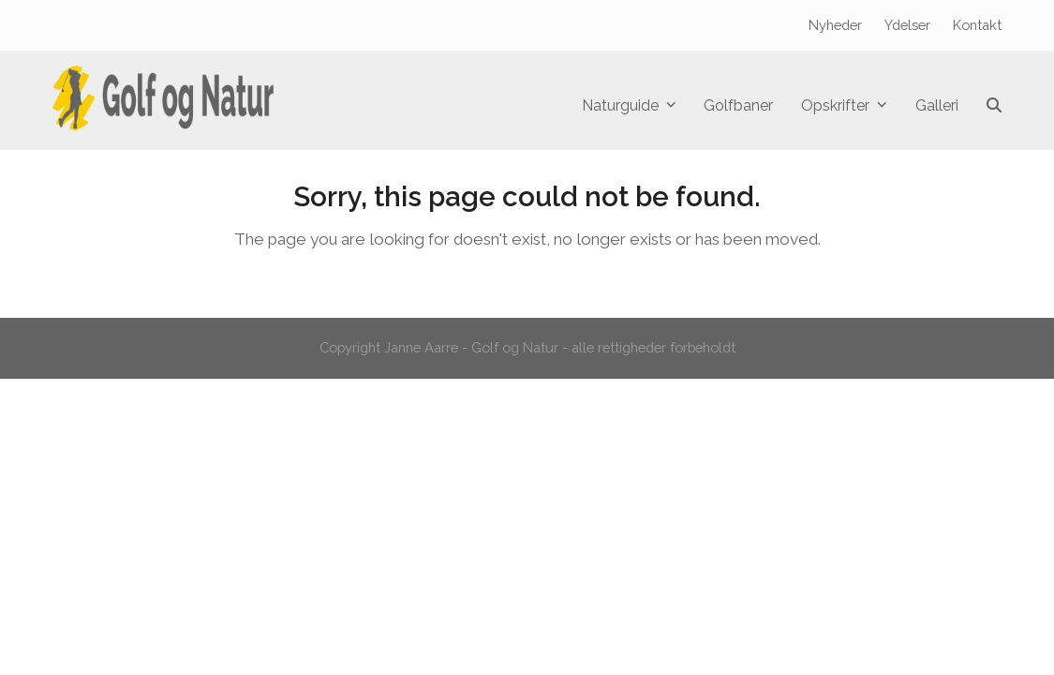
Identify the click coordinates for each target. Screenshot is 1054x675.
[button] (994, 105)
